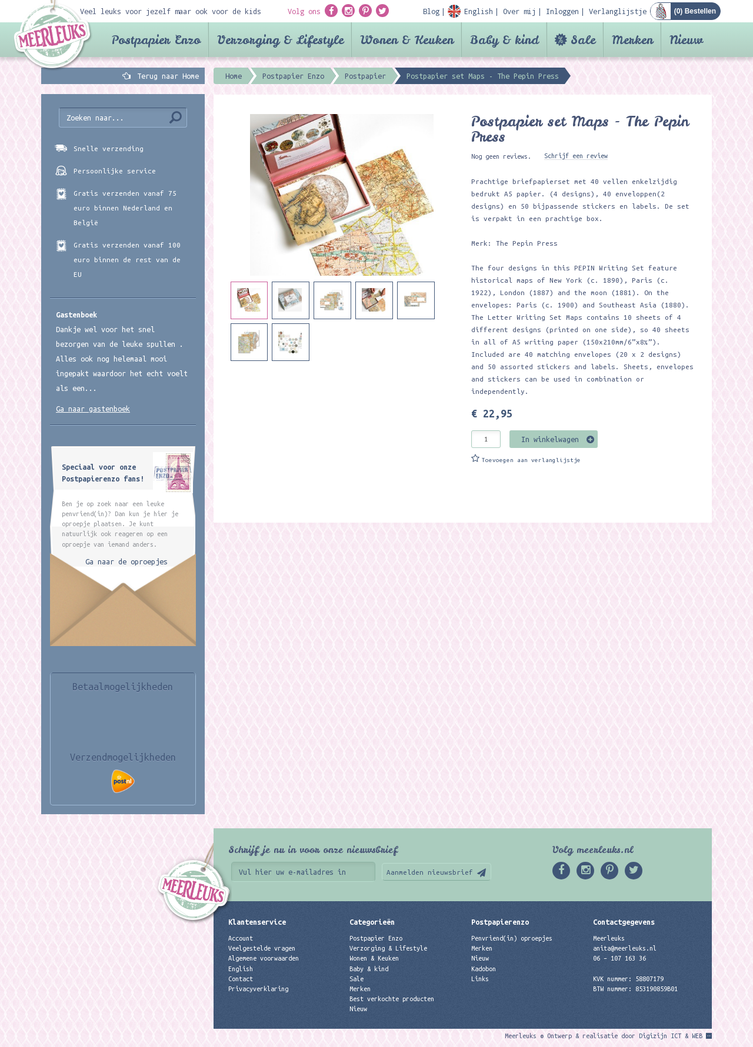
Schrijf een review (576, 155)
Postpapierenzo (500, 922)
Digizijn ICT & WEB (670, 1035)
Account (240, 938)
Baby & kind (504, 40)
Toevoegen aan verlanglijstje (531, 460)
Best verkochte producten (391, 998)
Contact (240, 978)
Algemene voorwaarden (263, 958)
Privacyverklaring (258, 988)
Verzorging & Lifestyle (280, 40)
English (240, 968)
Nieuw (686, 40)
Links (480, 978)
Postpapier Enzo (156, 40)
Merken (632, 40)
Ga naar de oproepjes (126, 561)
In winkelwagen (550, 439)
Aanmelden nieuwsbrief (430, 872)
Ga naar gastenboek (93, 408)
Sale (583, 40)
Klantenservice (257, 922)
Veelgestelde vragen (261, 948)
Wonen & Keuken (407, 40)
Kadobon (483, 968)
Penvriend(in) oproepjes (511, 938)
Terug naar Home (166, 76)
